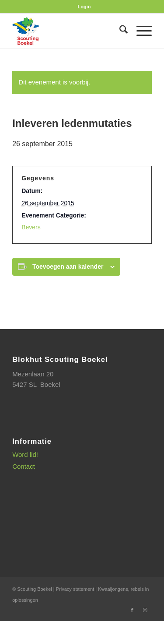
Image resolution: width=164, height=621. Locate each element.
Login (84, 6)
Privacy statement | (77, 589)
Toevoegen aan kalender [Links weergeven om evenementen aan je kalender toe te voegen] (67, 266)
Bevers (31, 227)
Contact (23, 466)
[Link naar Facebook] (132, 610)
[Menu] (140, 31)
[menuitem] (84, 6)
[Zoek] (119, 31)
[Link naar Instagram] (145, 610)
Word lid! (25, 454)
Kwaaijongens (113, 589)
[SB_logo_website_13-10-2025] (68, 31)
